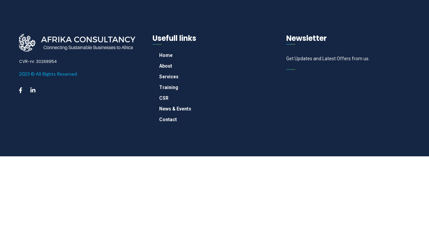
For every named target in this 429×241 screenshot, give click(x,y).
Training (168, 87)
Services (169, 76)
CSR (164, 98)
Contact (168, 119)
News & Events (175, 108)
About (165, 66)
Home (166, 55)
